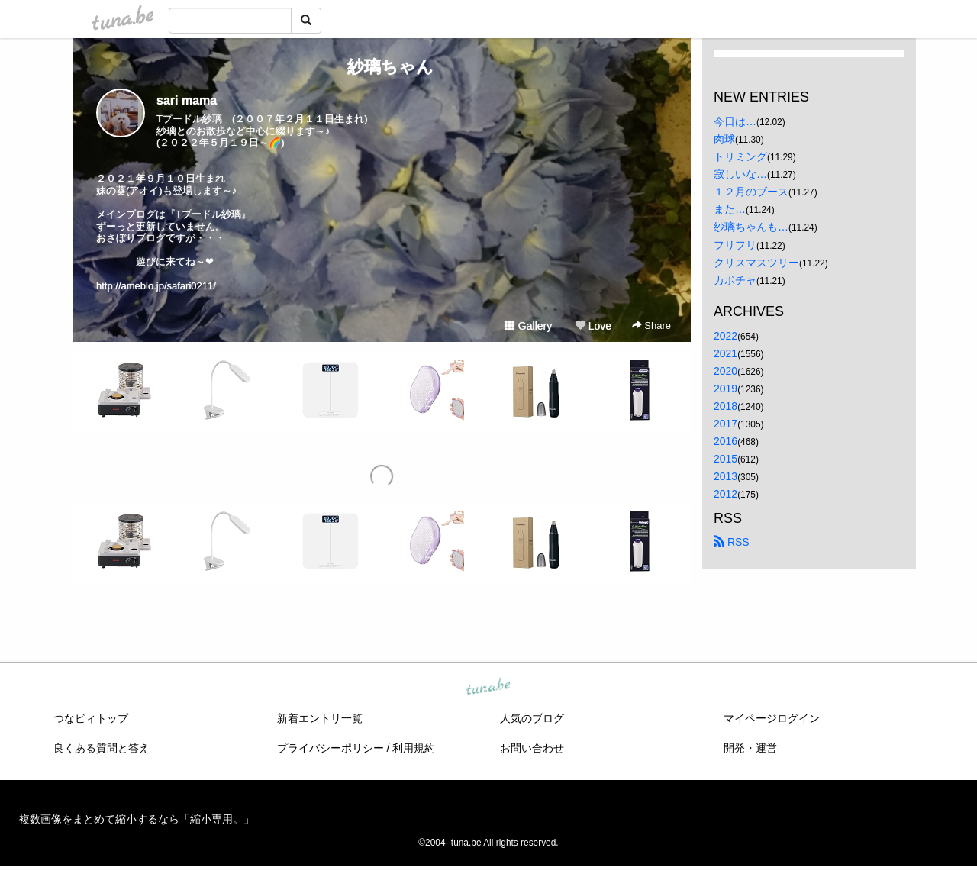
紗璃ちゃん (382, 66)
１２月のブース (751, 191)
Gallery (528, 326)
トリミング (740, 156)
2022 (725, 336)
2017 (725, 424)
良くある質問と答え (101, 748)
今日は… (735, 121)
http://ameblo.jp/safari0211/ (156, 286)
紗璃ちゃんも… (751, 227)
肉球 (724, 139)
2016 (725, 441)
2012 (725, 494)
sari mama (186, 100)
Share (651, 325)
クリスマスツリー (756, 262)
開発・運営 (750, 748)
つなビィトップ (90, 718)
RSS (732, 542)
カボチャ (735, 280)
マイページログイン (772, 718)
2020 (725, 371)
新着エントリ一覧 (320, 718)
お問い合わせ (532, 748)
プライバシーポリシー (330, 748)
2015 (725, 459)
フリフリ (735, 245)
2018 (725, 406)
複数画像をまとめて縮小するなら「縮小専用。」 (136, 819)
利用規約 (413, 748)
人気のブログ (532, 718)
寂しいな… (740, 174)
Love (593, 326)
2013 (725, 476)
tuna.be (487, 687)
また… (730, 209)
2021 (725, 353)
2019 (725, 388)
